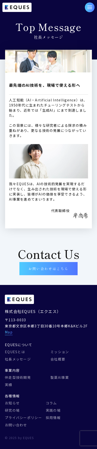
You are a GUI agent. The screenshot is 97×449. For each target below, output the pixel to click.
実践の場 (53, 410)
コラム (51, 403)
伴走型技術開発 (18, 377)
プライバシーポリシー (23, 417)
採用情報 (53, 417)
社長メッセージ (18, 359)
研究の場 (12, 410)
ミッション (59, 351)
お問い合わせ (16, 425)
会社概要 (57, 359)
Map (9, 332)
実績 (8, 384)
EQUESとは (15, 351)
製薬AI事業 (59, 377)
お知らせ (12, 403)
